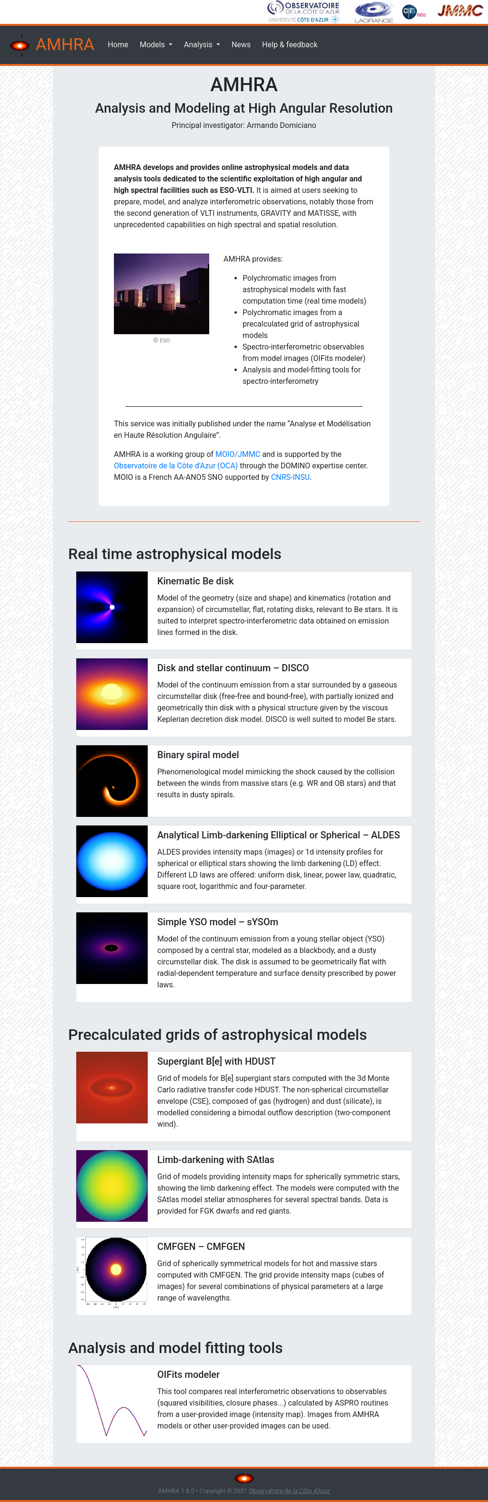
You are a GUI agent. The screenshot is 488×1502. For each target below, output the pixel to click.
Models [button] (153, 44)
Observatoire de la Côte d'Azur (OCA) (176, 465)
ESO (165, 340)
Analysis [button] (199, 44)
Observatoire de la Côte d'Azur (289, 1490)
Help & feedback (289, 44)
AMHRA (51, 46)
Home (118, 44)
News (241, 44)
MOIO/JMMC (237, 454)
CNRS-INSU (290, 477)
